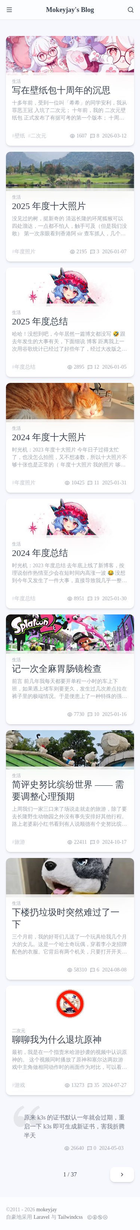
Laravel (42, 1217)
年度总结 (25, 367)
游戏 (20, 1085)
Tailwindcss (70, 1217)
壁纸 (20, 136)
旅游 (20, 842)
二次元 (38, 136)
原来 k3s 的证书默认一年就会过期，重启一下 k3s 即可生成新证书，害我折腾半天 (74, 1126)
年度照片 (25, 251)
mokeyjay (46, 1209)
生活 (16, 81)
